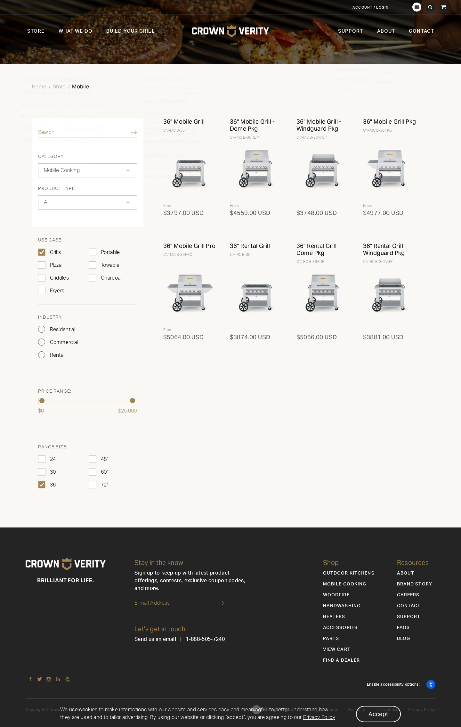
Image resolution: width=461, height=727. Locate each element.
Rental (57, 355)
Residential (63, 329)
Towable (110, 265)
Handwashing (341, 606)
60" (105, 472)
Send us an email (155, 639)
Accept (378, 714)
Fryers (57, 290)
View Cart (337, 649)
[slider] (42, 400)
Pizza (56, 265)
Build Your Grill (130, 31)
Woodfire (336, 595)
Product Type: (57, 188)
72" (105, 484)
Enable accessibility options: (394, 684)
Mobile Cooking (345, 584)
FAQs (403, 627)
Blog (403, 638)
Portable (110, 252)
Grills (55, 252)
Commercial (64, 342)
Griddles (59, 278)
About (386, 31)
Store (36, 31)
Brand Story (414, 584)
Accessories (340, 627)
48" (105, 459)
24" (54, 459)
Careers (408, 595)
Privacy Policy (319, 717)
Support (350, 31)
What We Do (76, 31)
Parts (331, 638)
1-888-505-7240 (205, 639)
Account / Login (370, 7)
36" (54, 484)
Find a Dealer (341, 660)
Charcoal (111, 278)
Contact (421, 31)
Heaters (334, 617)
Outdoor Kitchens (349, 573)
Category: (51, 156)
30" (54, 472)
